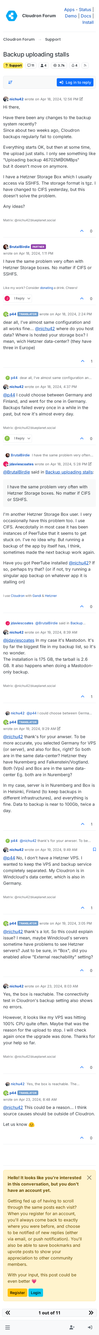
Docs (86, 15)
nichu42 (16, 99)
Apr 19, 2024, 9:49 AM (58, 849)
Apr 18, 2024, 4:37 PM (58, 387)
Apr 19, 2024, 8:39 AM (58, 632)
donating (46, 288)
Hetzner (51, 596)
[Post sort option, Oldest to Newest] (10, 82)
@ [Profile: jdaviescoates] (18, 640)
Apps (69, 9)
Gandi (36, 596)
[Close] (89, 1177)
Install (88, 22)
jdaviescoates (22, 464)
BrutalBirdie (20, 247)
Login (36, 1292)
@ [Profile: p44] (9, 394)
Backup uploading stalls (69, 472)
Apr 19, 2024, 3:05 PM (73, 923)
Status (85, 9)
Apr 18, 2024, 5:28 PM (68, 464)
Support (13, 65)
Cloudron (18, 596)
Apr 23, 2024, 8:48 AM (38, 1099)
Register (17, 1292)
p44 (13, 314)
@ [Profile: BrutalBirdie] (16, 472)
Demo (71, 15)
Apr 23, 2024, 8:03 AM (59, 986)
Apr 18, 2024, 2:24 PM (73, 314)
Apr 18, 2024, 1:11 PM (36, 253)
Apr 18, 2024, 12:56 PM (59, 99)
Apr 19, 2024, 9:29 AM (37, 729)
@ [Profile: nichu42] (45, 328)
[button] (7, 1327)
